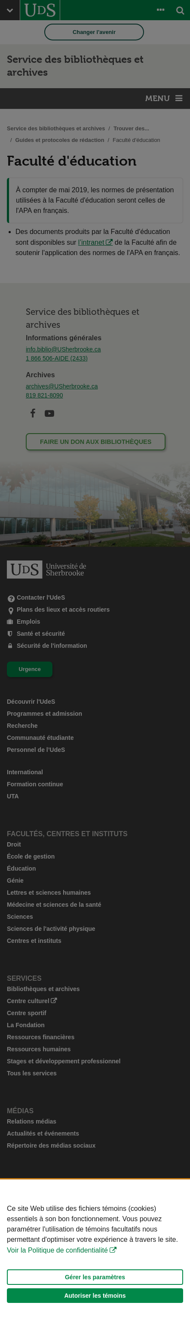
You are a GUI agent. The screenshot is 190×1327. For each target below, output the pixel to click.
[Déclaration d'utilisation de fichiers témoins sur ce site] (95, 1253)
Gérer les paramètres (95, 1277)
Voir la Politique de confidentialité (57, 1250)
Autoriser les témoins (95, 1295)
